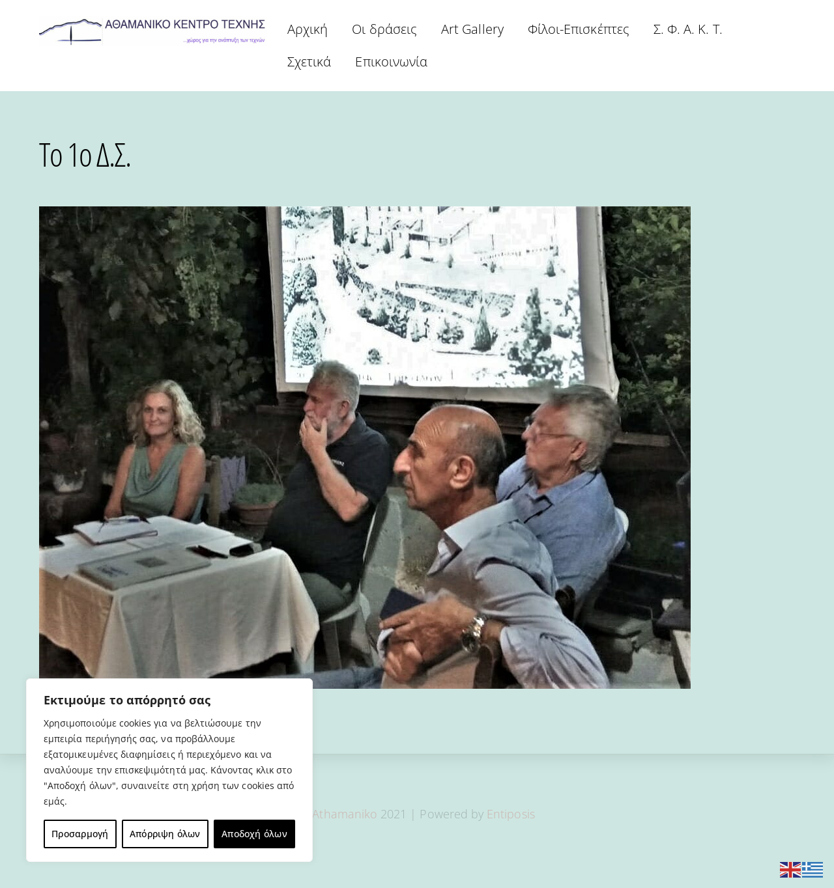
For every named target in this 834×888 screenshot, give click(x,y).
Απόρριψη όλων (165, 833)
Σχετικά (309, 61)
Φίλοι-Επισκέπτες (578, 29)
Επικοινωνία (391, 61)
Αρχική (307, 29)
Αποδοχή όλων (254, 833)
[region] (169, 770)
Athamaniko (346, 814)
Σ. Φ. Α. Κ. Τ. (688, 29)
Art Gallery (472, 29)
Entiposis (511, 814)
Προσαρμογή (79, 833)
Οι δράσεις (384, 29)
